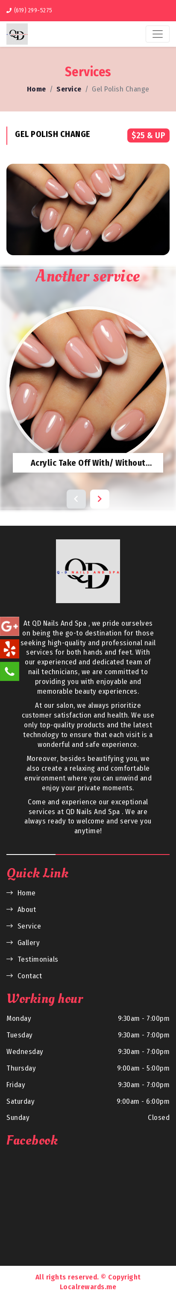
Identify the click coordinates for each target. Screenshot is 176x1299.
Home (36, 89)
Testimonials (32, 959)
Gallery (23, 942)
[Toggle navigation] (158, 34)
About (21, 909)
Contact (24, 975)
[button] (76, 499)
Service (69, 89)
